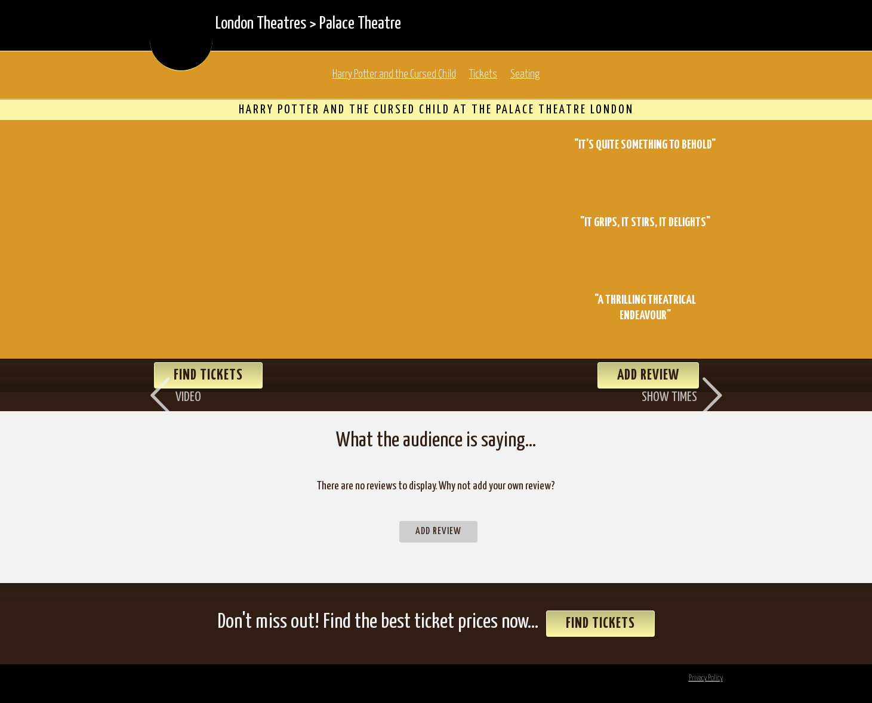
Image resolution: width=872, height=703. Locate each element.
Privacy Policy (706, 678)
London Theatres (260, 24)
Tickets (483, 74)
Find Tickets (600, 623)
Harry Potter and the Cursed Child (394, 74)
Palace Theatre (360, 24)
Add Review (438, 531)
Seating (525, 74)
